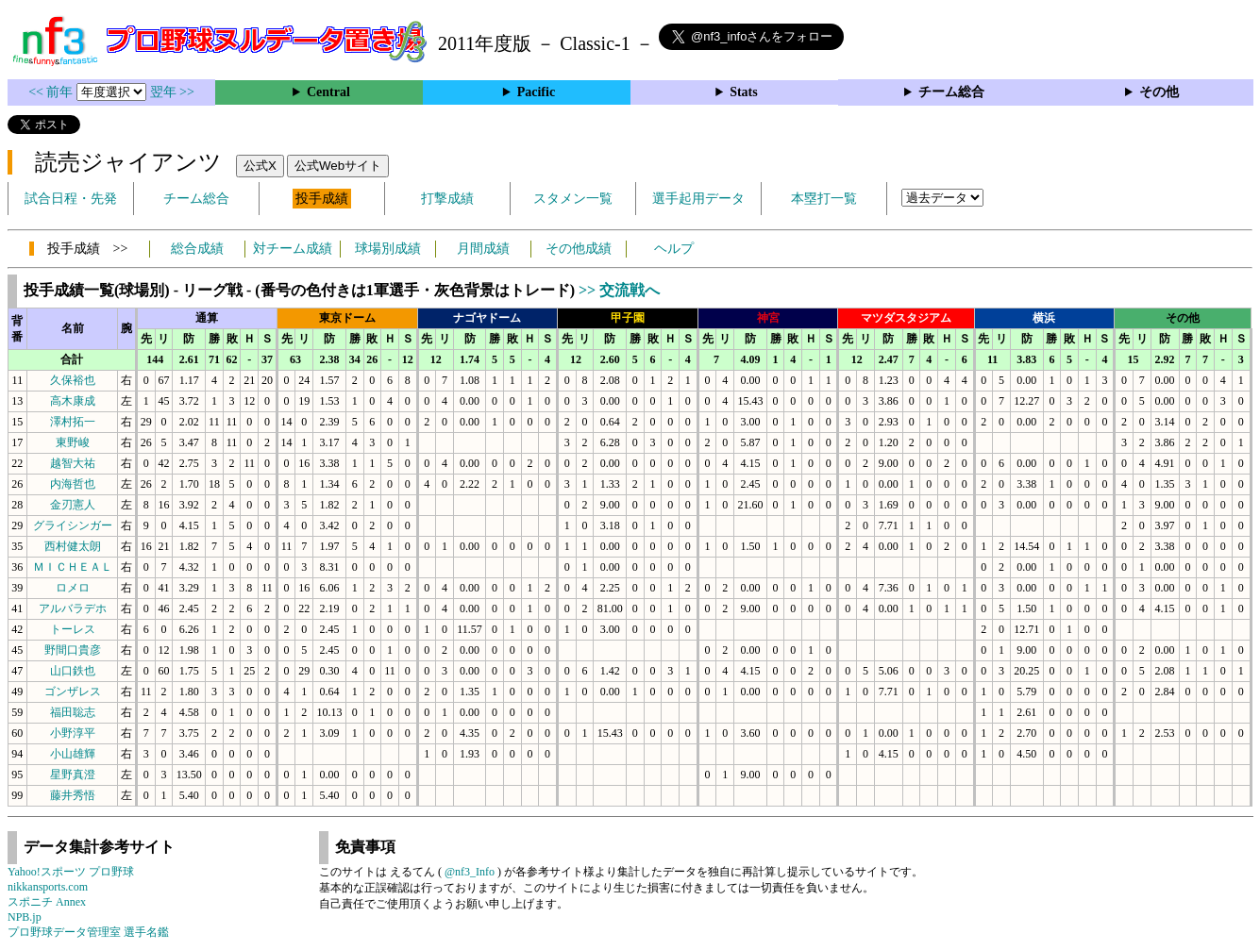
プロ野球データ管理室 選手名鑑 (88, 932)
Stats (744, 92)
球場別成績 (388, 249)
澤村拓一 (72, 421)
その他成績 (579, 249)
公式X (260, 165)
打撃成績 (447, 199)
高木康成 (72, 401)
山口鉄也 (72, 670)
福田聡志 (72, 712)
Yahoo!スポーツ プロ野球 (71, 871)
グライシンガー (72, 525)
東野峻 (73, 442)
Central (328, 92)
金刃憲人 (72, 504)
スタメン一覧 (573, 199)
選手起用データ (698, 199)
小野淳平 (72, 733)
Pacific (536, 92)
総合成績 (197, 249)
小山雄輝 (72, 753)
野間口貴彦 (72, 650)
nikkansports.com (48, 886)
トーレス (72, 629)
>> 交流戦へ (619, 290)
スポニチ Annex (47, 901)
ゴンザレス (72, 691)
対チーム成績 (292, 249)
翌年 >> (172, 92)
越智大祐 (72, 463)
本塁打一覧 (824, 199)
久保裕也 (72, 380)
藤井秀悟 (72, 795)
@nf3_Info (470, 871)
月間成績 (483, 249)
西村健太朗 (72, 546)
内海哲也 (72, 484)
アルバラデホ (73, 608)
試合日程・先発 (71, 199)
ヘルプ (674, 249)
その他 (1159, 92)
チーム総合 (951, 92)
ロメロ (73, 587)
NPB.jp (25, 917)
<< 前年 (52, 92)
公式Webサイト (337, 165)
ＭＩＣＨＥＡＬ (72, 567)
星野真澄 (72, 774)
